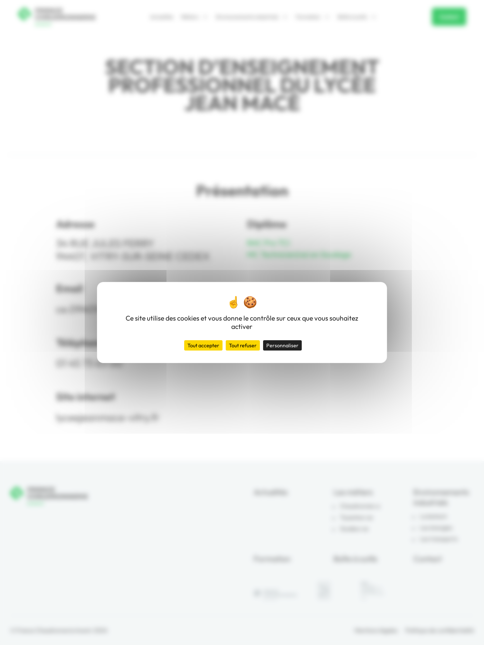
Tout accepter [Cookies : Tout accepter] (203, 345)
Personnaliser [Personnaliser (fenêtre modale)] (282, 345)
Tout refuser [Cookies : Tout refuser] (243, 345)
